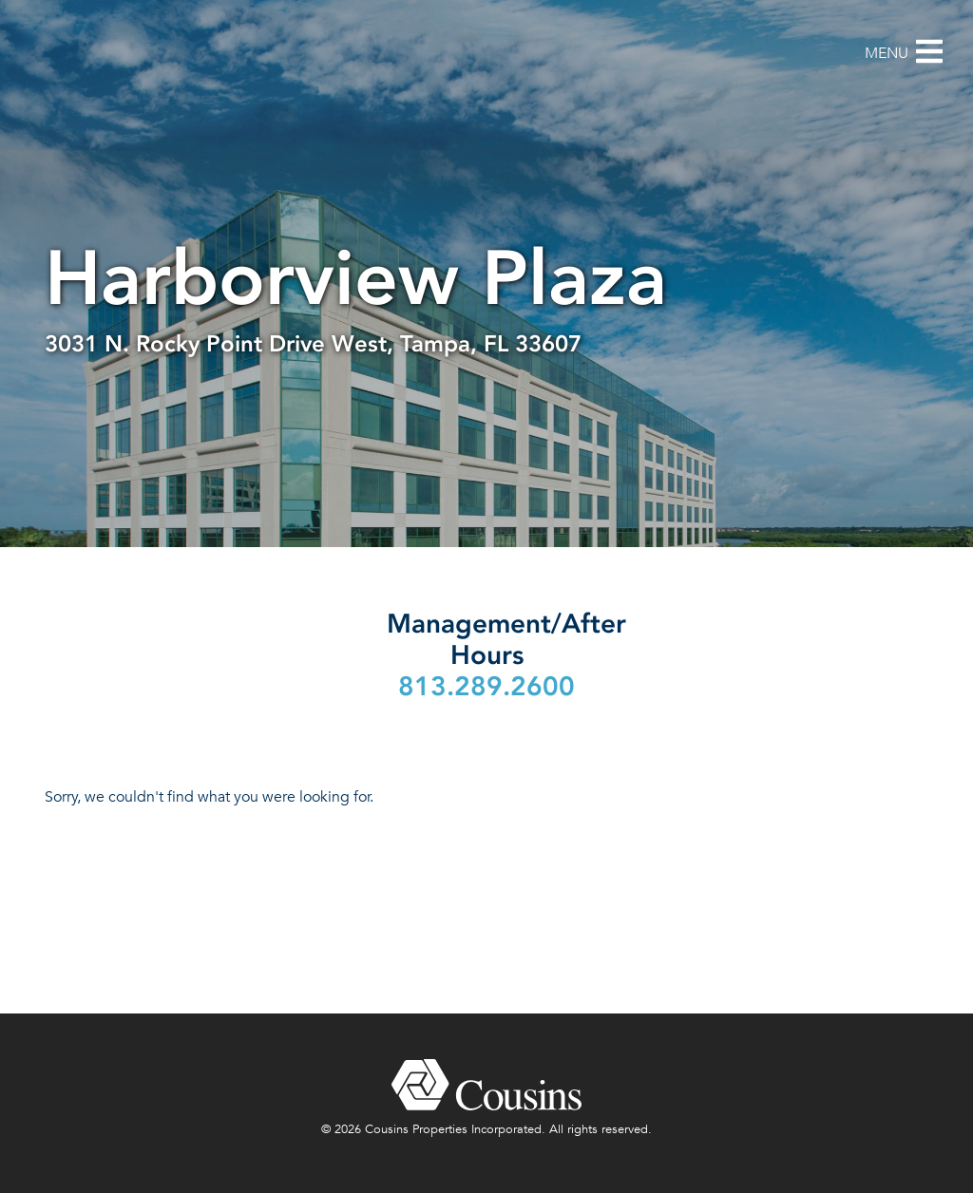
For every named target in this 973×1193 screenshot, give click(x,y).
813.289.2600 (486, 686)
